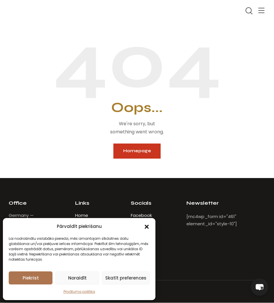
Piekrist (31, 278)
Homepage (137, 151)
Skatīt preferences (125, 278)
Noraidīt (77, 278)
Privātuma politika (79, 291)
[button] (147, 226)
